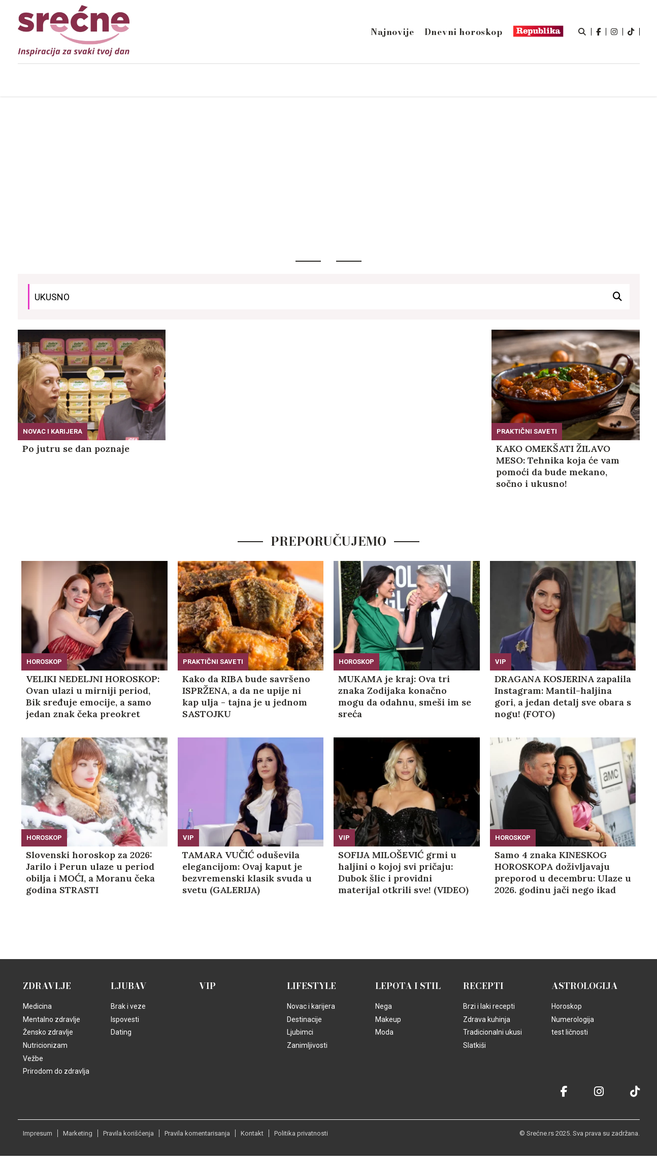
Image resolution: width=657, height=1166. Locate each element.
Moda (384, 1032)
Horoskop (44, 661)
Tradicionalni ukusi (492, 1032)
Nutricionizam (45, 1045)
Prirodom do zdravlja (56, 1071)
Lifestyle (311, 986)
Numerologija (572, 1019)
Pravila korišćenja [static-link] (128, 1133)
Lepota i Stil (408, 986)
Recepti (483, 986)
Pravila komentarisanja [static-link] (197, 1133)
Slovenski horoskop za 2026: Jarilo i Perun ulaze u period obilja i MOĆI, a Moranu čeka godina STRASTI (90, 872)
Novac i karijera (52, 431)
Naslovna (104, 80)
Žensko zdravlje (48, 1032)
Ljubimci (300, 1032)
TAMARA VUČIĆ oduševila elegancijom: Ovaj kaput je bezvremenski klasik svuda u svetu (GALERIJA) (247, 872)
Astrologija (584, 986)
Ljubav (129, 986)
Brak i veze (128, 1006)
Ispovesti (125, 1019)
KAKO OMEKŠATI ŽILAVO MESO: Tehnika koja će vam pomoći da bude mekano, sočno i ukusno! (557, 466)
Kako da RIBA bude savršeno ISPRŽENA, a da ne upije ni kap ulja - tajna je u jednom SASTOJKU (246, 696)
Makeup (388, 1019)
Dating (121, 1032)
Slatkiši (474, 1045)
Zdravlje (47, 986)
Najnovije (392, 32)
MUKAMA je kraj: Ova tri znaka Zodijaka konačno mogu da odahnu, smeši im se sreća (404, 696)
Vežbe (33, 1058)
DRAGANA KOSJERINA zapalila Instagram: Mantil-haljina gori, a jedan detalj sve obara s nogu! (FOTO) (563, 696)
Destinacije (304, 1019)
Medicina (37, 1006)
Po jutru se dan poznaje (75, 448)
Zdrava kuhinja (486, 1019)
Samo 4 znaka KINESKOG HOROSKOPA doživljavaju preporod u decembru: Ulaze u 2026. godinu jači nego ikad (563, 872)
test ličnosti (569, 1032)
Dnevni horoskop (463, 32)
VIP (500, 661)
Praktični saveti (527, 431)
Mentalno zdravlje (51, 1019)
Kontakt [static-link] (252, 1133)
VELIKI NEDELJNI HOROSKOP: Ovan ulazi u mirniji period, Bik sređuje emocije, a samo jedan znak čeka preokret (92, 696)
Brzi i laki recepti (489, 1006)
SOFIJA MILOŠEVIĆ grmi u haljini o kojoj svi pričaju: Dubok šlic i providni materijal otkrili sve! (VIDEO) (403, 872)
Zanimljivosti (307, 1045)
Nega (383, 1006)
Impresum (37, 1133)
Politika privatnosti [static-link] (301, 1133)
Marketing (77, 1133)
